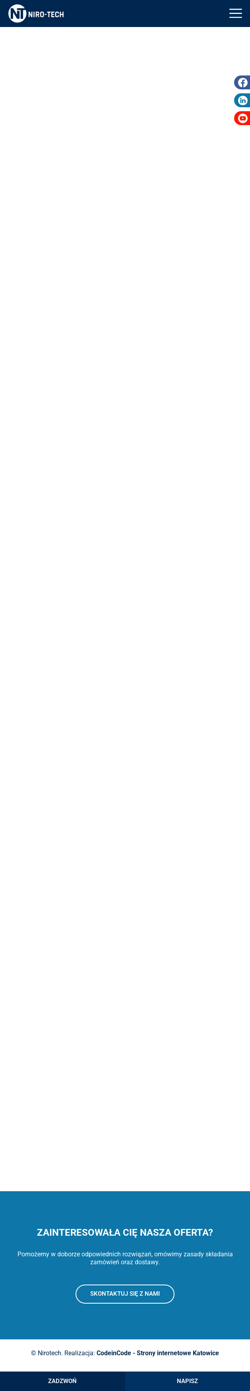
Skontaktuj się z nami (125, 1293)
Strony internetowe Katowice (178, 1353)
